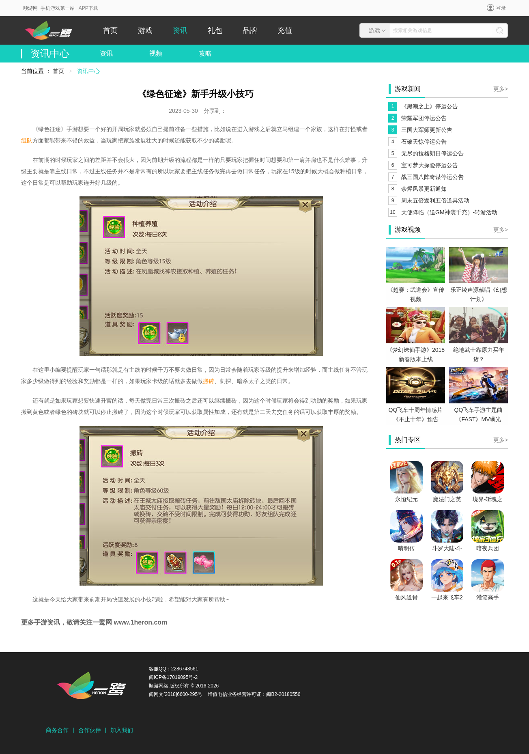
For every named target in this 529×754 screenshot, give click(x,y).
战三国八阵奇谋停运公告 (432, 177)
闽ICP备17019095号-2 (173, 677)
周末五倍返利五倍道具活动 (435, 200)
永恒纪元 (406, 499)
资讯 (180, 30)
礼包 (215, 30)
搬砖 (208, 381)
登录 (496, 7)
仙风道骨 (406, 597)
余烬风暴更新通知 (424, 188)
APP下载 (88, 8)
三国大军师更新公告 (426, 130)
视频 (155, 53)
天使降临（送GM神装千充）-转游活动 (449, 212)
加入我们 (121, 730)
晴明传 (406, 548)
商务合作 (57, 730)
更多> (500, 89)
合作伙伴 (89, 730)
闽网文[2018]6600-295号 (175, 694)
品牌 (250, 30)
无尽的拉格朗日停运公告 (432, 153)
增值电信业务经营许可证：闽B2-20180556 (254, 694)
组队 (26, 140)
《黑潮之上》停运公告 (429, 106)
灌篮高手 (487, 597)
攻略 (205, 53)
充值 (284, 30)
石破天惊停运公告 (424, 141)
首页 (110, 30)
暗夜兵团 (487, 548)
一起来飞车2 (447, 597)
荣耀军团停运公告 (424, 118)
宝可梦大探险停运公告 (429, 165)
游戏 (145, 30)
